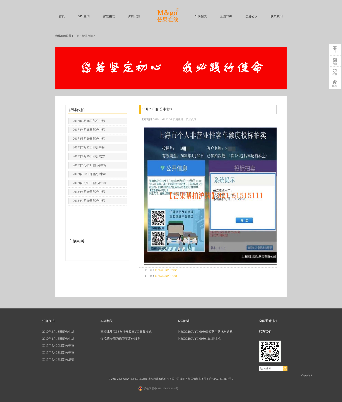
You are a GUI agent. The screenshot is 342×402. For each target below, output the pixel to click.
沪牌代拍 (134, 16)
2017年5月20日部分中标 (89, 138)
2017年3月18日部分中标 (89, 121)
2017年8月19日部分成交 (89, 156)
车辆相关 (201, 16)
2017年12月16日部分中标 (89, 183)
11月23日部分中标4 (166, 275)
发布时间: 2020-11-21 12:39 (156, 119)
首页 (62, 16)
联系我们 (276, 16)
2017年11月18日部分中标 (89, 174)
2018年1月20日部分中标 (89, 200)
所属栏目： (179, 119)
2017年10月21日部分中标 (89, 165)
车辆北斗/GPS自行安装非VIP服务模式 (126, 331)
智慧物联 (109, 16)
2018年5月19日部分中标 (89, 191)
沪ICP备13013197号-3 (221, 378)
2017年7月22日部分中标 (89, 147)
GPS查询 (84, 16)
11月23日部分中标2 (166, 269)
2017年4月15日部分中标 (89, 129)
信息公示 (251, 16)
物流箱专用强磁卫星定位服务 (120, 338)
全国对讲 (226, 16)
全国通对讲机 (268, 321)
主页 (76, 35)
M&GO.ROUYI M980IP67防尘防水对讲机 (205, 331)
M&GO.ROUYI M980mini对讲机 (199, 338)
